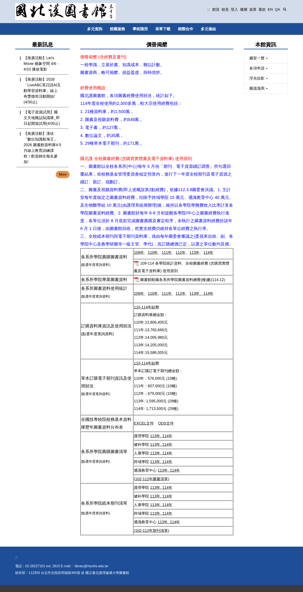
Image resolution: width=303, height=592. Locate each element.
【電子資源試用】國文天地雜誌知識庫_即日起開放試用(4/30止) (42, 118)
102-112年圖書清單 (151, 479)
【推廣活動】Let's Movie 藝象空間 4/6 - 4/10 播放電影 (41, 63)
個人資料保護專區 (48, 587)
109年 (139, 253)
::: (208, 10)
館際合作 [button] (185, 29)
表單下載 (162, 29)
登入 (234, 10)
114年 (208, 253)
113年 (194, 253)
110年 (153, 253)
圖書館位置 (23, 587)
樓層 (243, 10)
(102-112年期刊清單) (151, 531)
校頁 (225, 10)
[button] (285, 10)
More (62, 174)
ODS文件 (166, 423)
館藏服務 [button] (117, 29)
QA (277, 10)
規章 (252, 10)
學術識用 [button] (140, 29)
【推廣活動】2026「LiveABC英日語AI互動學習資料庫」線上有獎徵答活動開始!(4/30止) (42, 90)
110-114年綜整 (146, 307)
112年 (180, 253)
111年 (167, 253)
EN (270, 10)
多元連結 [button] (208, 29)
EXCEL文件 (144, 423)
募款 (262, 10)
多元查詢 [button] (94, 29)
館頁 (215, 10)
